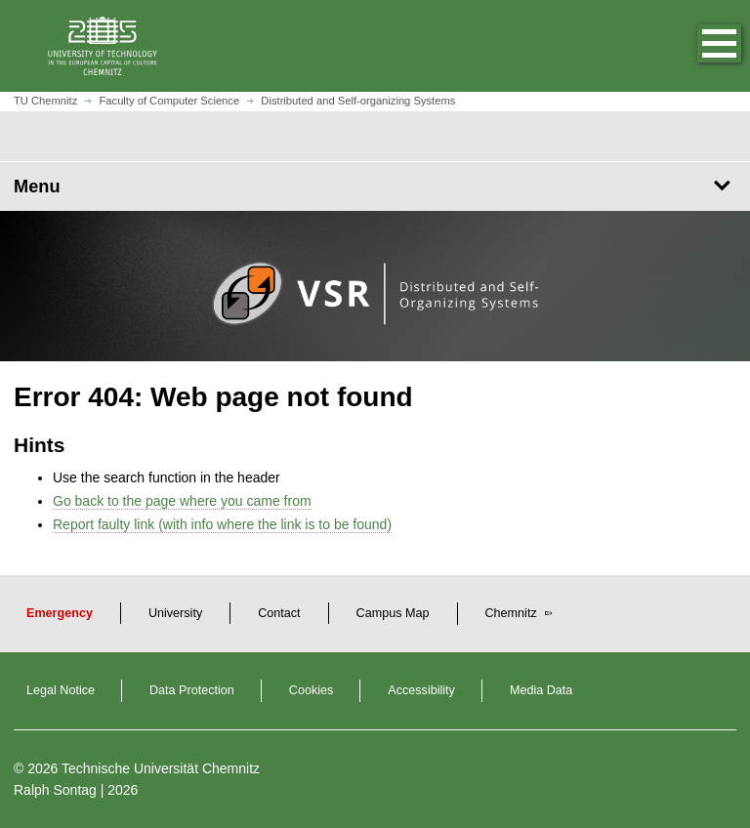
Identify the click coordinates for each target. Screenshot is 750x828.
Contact (279, 613)
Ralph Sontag (55, 790)
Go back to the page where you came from (182, 501)
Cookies (311, 690)
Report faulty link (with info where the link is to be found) (222, 524)
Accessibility (421, 690)
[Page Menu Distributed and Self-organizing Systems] (375, 186)
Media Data (541, 690)
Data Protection (191, 690)
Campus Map (393, 613)
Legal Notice (60, 690)
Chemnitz (513, 613)
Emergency (59, 613)
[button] (699, 46)
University (175, 613)
